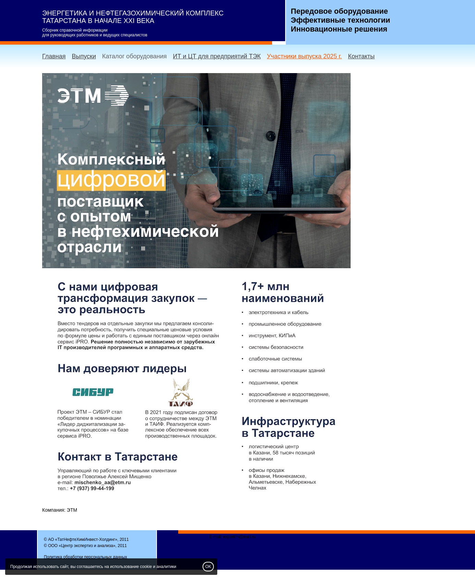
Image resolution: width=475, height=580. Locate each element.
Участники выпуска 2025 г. (304, 56)
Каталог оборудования (134, 56)
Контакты (361, 56)
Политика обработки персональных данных (85, 557)
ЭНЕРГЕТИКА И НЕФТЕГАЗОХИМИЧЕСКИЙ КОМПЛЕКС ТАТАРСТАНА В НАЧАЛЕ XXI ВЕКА (132, 16)
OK (208, 566)
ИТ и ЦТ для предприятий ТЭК (217, 56)
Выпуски (84, 56)
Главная (54, 56)
